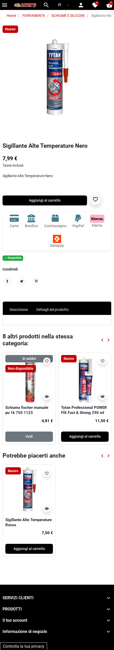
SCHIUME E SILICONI (68, 16)
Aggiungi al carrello (45, 200)
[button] (46, 5)
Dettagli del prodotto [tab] (52, 310)
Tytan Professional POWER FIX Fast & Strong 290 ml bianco (84, 412)
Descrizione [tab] (19, 310)
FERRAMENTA (33, 16)
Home (11, 16)
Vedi (29, 436)
